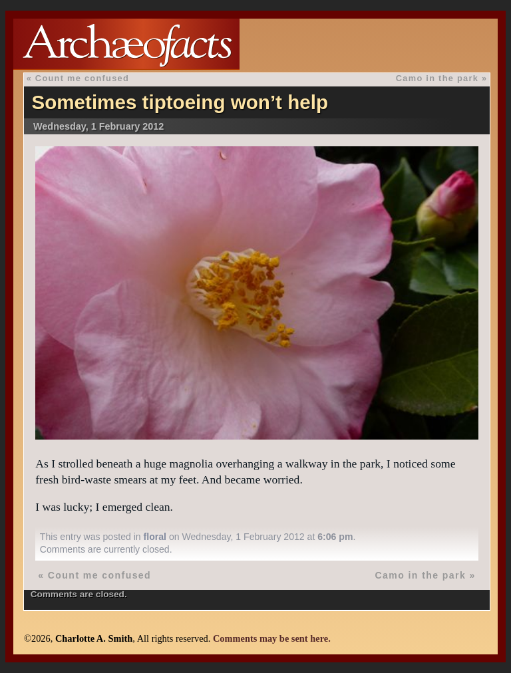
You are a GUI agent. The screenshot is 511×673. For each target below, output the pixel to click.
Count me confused (82, 78)
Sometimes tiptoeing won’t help (179, 102)
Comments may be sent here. (272, 638)
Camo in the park (437, 78)
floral (155, 536)
